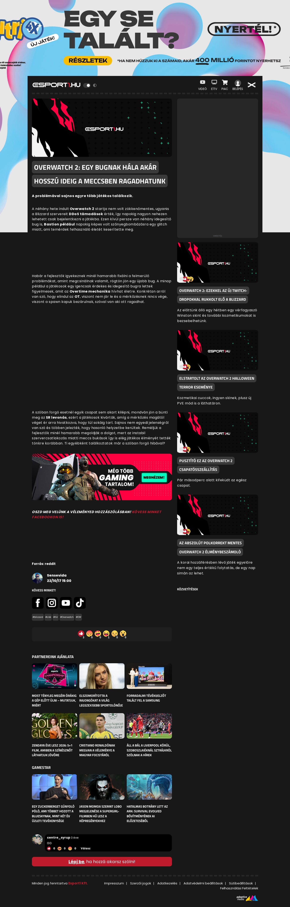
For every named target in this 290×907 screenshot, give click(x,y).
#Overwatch (67, 617)
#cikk (48, 617)
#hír (55, 617)
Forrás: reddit (44, 563)
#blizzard (38, 617)
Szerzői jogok (140, 883)
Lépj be (76, 862)
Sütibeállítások (241, 883)
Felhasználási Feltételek (239, 888)
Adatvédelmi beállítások (203, 883)
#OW (78, 617)
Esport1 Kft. (78, 883)
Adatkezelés (167, 883)
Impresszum (114, 883)
